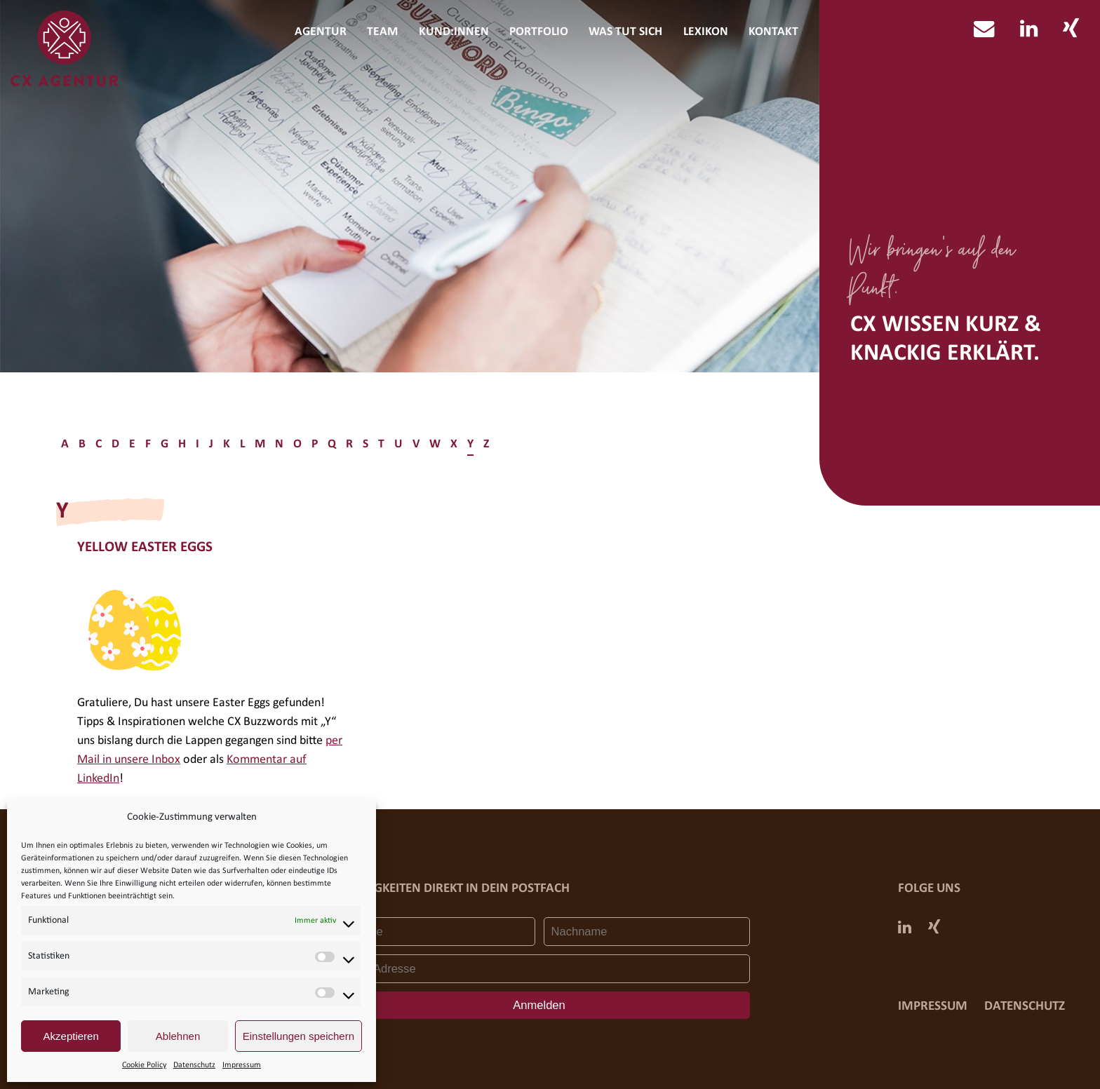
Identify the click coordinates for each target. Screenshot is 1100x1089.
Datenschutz (194, 1065)
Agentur (321, 32)
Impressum (241, 1065)
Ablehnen (178, 1036)
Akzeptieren (71, 1036)
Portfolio (538, 32)
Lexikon (705, 32)
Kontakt (773, 32)
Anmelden (539, 1005)
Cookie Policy (144, 1065)
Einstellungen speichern (298, 1036)
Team (382, 32)
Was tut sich (625, 32)
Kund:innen (454, 32)
